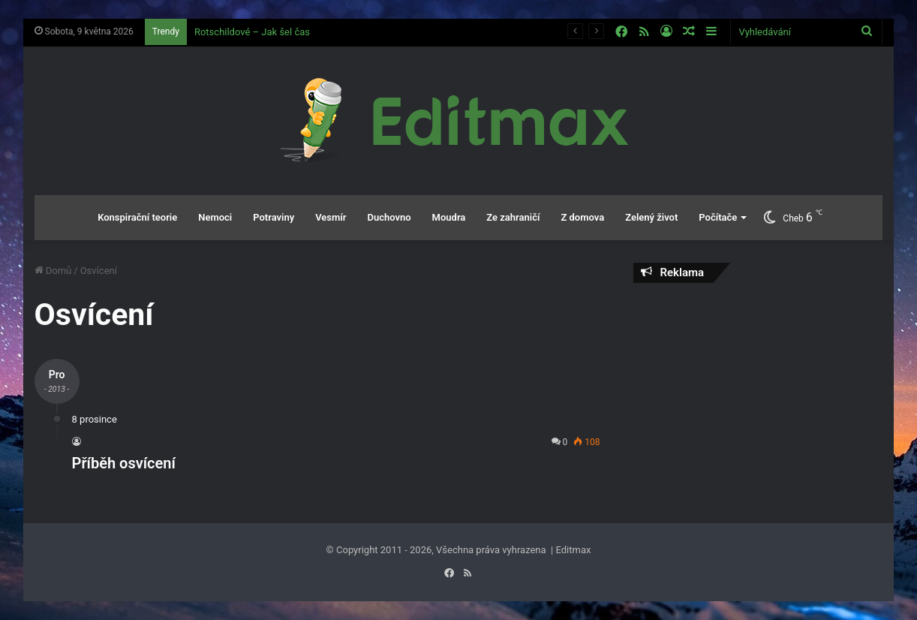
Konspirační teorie (137, 217)
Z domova (582, 217)
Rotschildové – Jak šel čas (252, 32)
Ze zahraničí (513, 217)
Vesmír (330, 217)
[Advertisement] (757, 392)
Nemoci (215, 217)
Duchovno (388, 217)
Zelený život (651, 217)
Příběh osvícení (124, 463)
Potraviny (273, 217)
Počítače (718, 217)
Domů (53, 270)
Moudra (449, 217)
